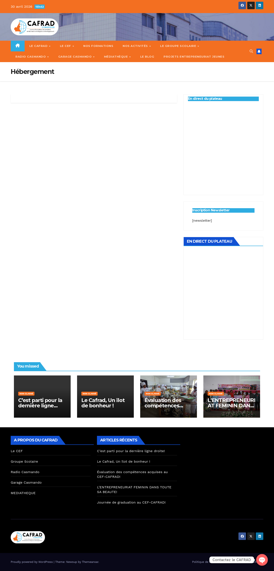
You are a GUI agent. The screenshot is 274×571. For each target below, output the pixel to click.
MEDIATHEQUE (23, 493)
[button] (251, 51)
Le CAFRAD (39, 46)
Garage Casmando (75, 56)
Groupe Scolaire (24, 461)
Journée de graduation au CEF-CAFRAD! (131, 502)
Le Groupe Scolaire (178, 46)
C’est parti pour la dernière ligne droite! (40, 405)
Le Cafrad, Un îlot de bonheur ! (102, 403)
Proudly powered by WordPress (32, 562)
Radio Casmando (31, 56)
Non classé (26, 393)
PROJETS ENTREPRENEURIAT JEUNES (194, 56)
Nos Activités (136, 46)
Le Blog (147, 56)
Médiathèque (116, 56)
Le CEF (66, 46)
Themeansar (90, 562)
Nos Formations (98, 46)
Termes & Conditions (248, 562)
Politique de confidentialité (210, 562)
